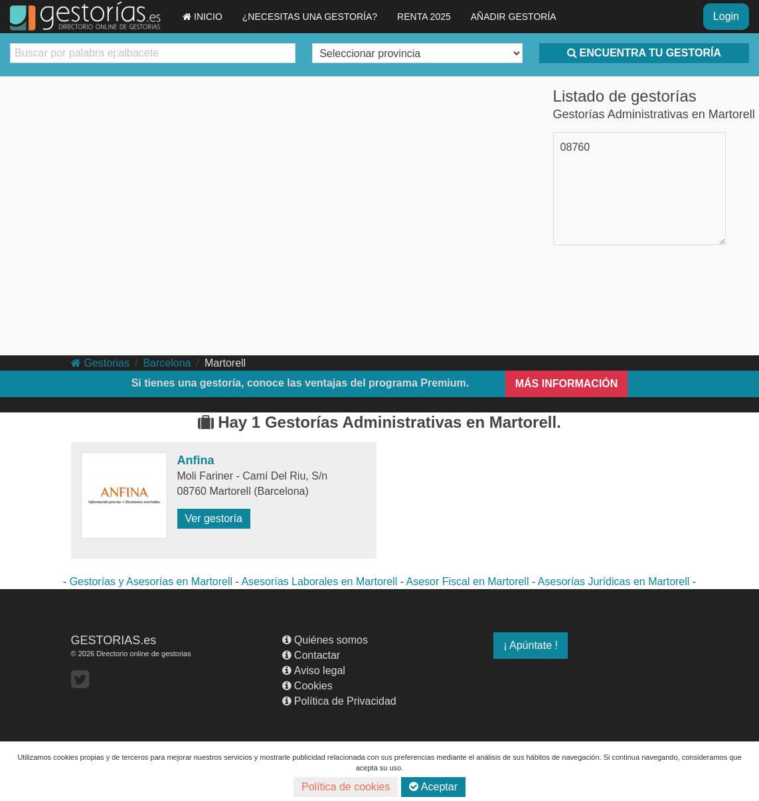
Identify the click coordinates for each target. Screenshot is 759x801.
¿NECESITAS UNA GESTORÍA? (309, 16)
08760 (575, 147)
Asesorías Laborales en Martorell (319, 581)
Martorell (225, 363)
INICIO (202, 16)
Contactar (311, 655)
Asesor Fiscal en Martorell (467, 581)
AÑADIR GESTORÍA (513, 16)
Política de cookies (345, 786)
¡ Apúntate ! (530, 645)
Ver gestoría (213, 518)
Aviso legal (313, 670)
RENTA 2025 (424, 16)
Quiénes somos (325, 640)
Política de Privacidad (339, 701)
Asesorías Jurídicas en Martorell (614, 581)
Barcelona (167, 363)
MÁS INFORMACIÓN (566, 383)
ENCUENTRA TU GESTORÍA (644, 52)
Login (726, 16)
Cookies (307, 685)
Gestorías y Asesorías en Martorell (151, 581)
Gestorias (100, 363)
